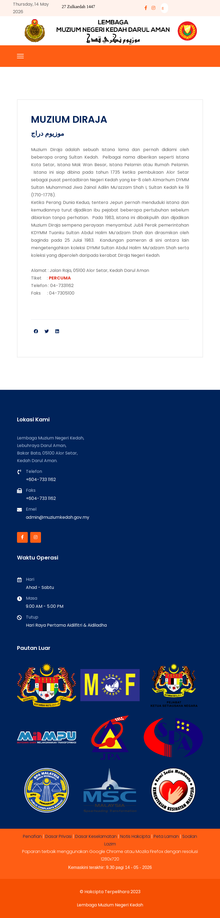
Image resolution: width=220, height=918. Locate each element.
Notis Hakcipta (135, 836)
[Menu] (20, 56)
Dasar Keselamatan (96, 836)
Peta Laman (166, 836)
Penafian (32, 836)
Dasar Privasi (58, 836)
